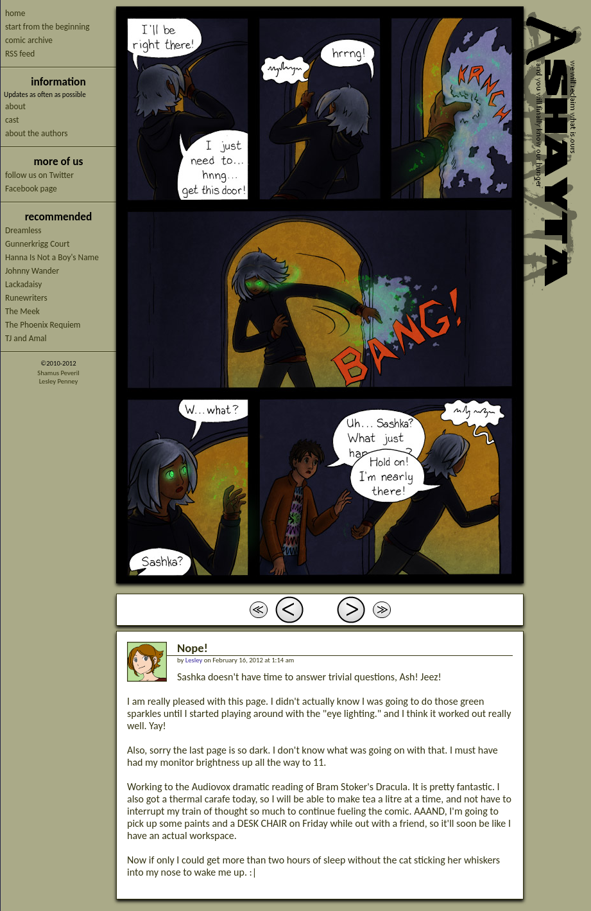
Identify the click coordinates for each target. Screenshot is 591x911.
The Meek (22, 311)
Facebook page (31, 188)
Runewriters (26, 297)
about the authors (36, 133)
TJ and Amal (26, 338)
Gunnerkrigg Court (37, 243)
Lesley (193, 660)
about (15, 106)
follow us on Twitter (39, 175)
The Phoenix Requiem (43, 324)
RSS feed (20, 53)
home (15, 13)
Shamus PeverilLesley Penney (58, 377)
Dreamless (23, 230)
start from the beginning (47, 26)
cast (12, 119)
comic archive (29, 40)
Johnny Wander (32, 270)
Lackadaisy (23, 284)
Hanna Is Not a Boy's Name (52, 257)
